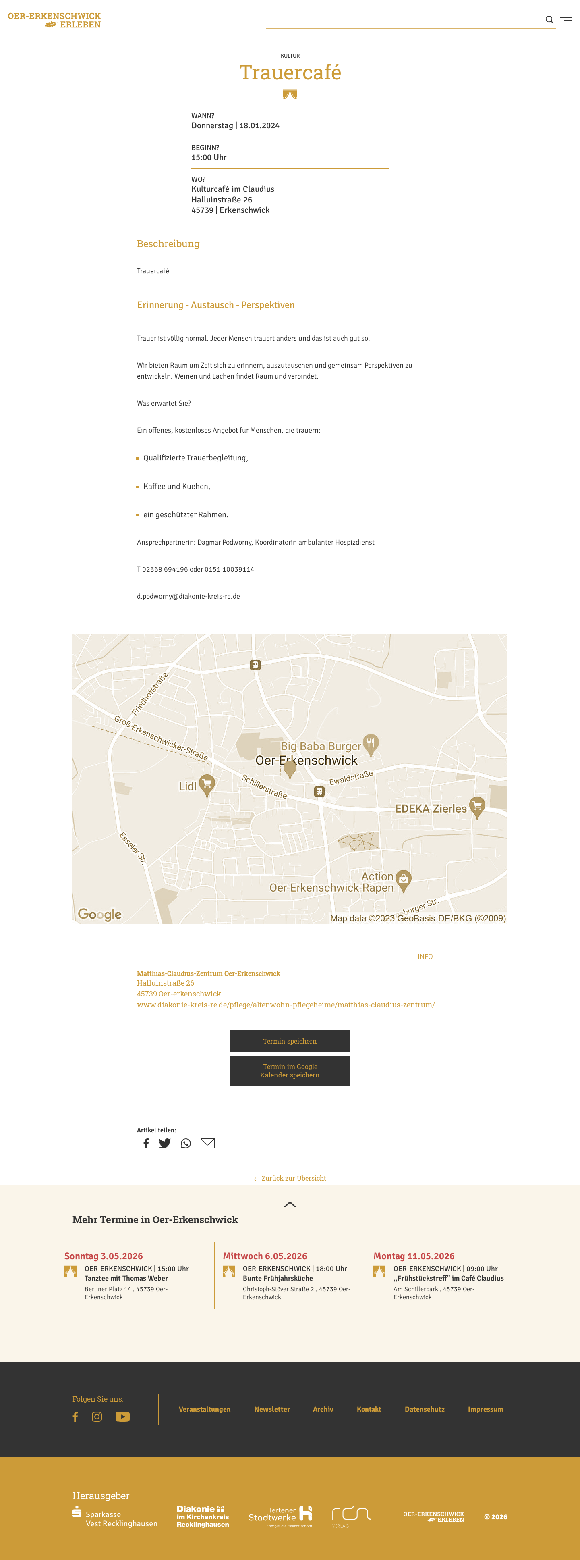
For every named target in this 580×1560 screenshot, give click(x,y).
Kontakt (369, 1409)
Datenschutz (425, 1409)
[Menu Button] (566, 20)
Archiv (323, 1409)
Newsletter (272, 1409)
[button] (290, 1205)
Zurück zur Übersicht (290, 1178)
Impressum (485, 1409)
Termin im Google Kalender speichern (290, 1070)
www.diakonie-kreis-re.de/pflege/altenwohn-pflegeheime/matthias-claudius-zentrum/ (286, 1004)
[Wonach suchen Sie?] (411, 20)
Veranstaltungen (205, 1409)
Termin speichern (290, 1041)
